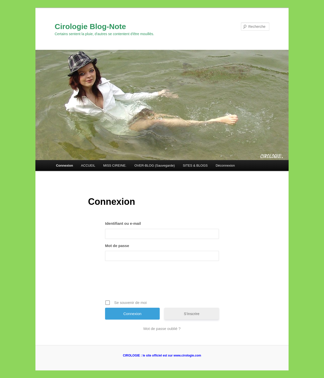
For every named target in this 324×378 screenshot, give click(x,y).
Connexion (64, 165)
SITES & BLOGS (195, 165)
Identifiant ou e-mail (123, 223)
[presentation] (162, 282)
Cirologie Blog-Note (90, 26)
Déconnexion (225, 165)
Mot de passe (117, 245)
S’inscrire (191, 314)
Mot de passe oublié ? (162, 328)
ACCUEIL (88, 165)
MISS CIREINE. (115, 165)
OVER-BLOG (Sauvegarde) (154, 165)
